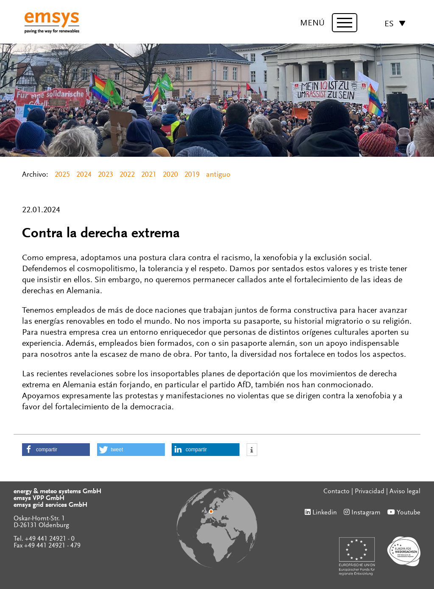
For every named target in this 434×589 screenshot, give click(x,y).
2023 (105, 175)
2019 (192, 175)
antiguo (218, 175)
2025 (62, 175)
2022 (127, 175)
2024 (84, 175)
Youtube (408, 512)
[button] (56, 449)
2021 (148, 175)
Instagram (366, 512)
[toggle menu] (344, 22)
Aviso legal (404, 491)
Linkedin (324, 512)
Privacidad (369, 491)
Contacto (336, 491)
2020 (170, 175)
